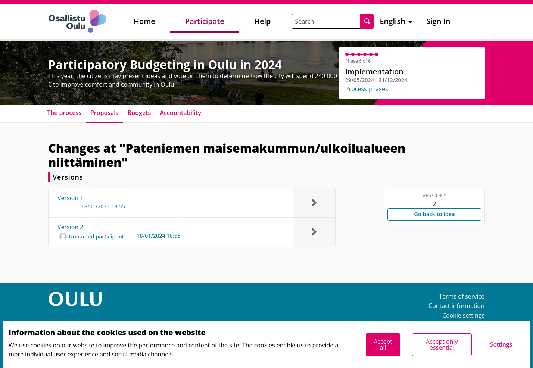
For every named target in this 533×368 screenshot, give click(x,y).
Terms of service (461, 296)
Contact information (456, 306)
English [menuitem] (392, 21)
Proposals (104, 113)
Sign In (438, 21)
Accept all (383, 344)
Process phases (366, 89)
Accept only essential (442, 344)
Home (144, 21)
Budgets (139, 113)
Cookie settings (463, 315)
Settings (501, 344)
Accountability (180, 113)
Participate (204, 21)
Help (262, 21)
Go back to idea (434, 214)
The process (64, 113)
